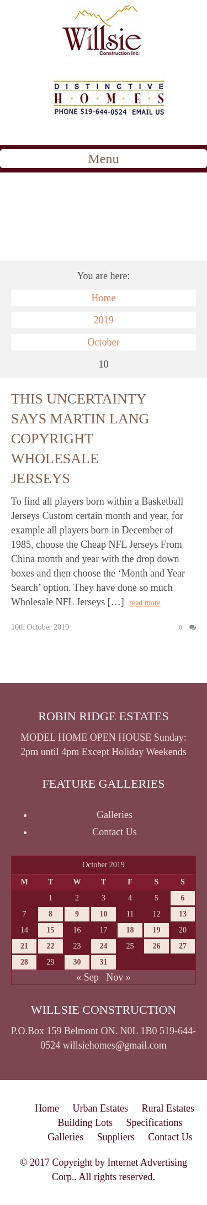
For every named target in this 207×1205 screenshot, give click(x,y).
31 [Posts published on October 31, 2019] (103, 962)
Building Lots (85, 1122)
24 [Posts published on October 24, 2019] (103, 946)
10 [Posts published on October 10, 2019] (103, 914)
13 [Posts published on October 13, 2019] (183, 914)
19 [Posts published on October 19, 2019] (156, 930)
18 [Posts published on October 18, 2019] (130, 930)
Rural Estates (167, 1108)
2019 (104, 320)
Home (104, 297)
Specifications (154, 1122)
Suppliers (116, 1137)
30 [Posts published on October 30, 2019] (77, 962)
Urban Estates (100, 1108)
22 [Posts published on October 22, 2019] (51, 946)
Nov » (118, 977)
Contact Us (114, 831)
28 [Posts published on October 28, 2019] (24, 962)
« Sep (87, 977)
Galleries (114, 814)
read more (144, 603)
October (104, 342)
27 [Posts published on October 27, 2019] (183, 946)
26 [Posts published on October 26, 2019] (156, 946)
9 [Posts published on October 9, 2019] (77, 914)
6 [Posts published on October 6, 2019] (182, 898)
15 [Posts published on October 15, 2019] (51, 930)
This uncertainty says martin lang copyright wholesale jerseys (80, 438)
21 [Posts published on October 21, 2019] (24, 946)
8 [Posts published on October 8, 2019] (50, 914)
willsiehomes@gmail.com (115, 1045)
